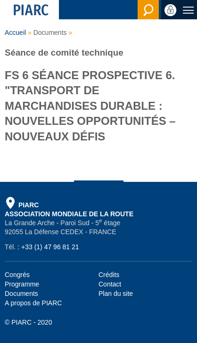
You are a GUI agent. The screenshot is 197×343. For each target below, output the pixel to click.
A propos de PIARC (33, 303)
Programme (22, 284)
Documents (21, 293)
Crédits (108, 274)
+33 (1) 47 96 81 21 (50, 247)
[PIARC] (29, 9)
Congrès (17, 274)
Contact (109, 284)
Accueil (15, 32)
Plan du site (115, 293)
